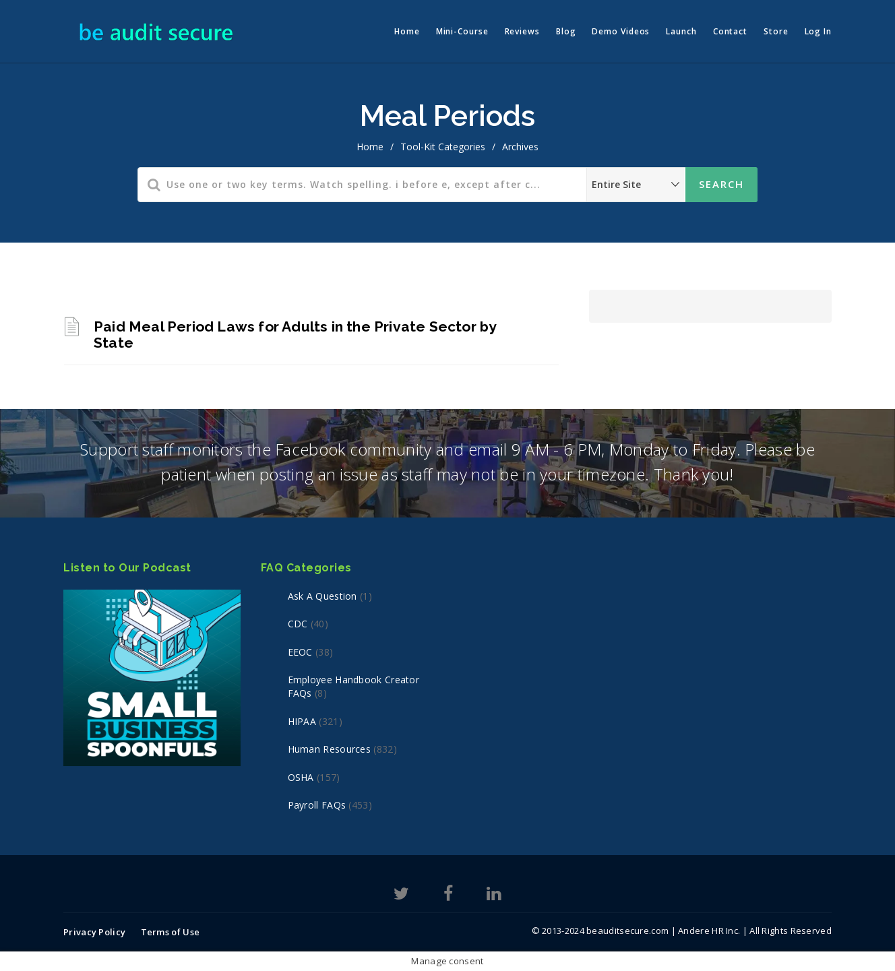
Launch (681, 31)
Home (407, 31)
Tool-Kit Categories (442, 146)
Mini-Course (462, 31)
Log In (818, 31)
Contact (730, 31)
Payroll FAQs (317, 804)
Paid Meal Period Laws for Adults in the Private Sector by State (295, 334)
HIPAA (302, 721)
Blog (566, 31)
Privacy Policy (94, 932)
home (370, 146)
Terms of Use (170, 932)
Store (776, 31)
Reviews (522, 31)
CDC (298, 623)
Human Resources (329, 749)
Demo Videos (621, 31)
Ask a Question (322, 596)
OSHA (301, 777)
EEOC (300, 652)
